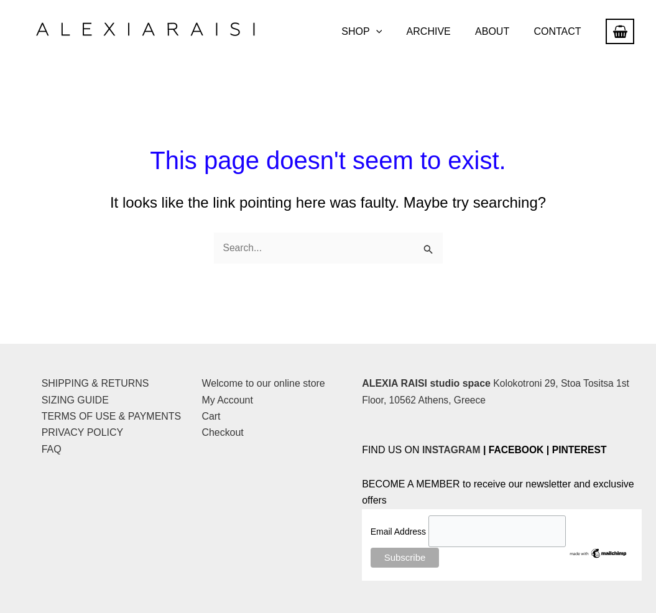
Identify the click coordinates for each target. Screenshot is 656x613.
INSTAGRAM (452, 450)
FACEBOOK (518, 450)
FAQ (52, 449)
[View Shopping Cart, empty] (620, 31)
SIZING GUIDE (75, 400)
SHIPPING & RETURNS (95, 384)
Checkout (222, 433)
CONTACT (559, 31)
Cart (210, 417)
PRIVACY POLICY (83, 433)
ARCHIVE (440, 31)
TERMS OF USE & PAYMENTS (112, 417)
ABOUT (499, 31)
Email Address (399, 532)
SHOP (378, 32)
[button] (392, 32)
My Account (227, 400)
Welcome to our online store (263, 384)
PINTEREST (583, 450)
